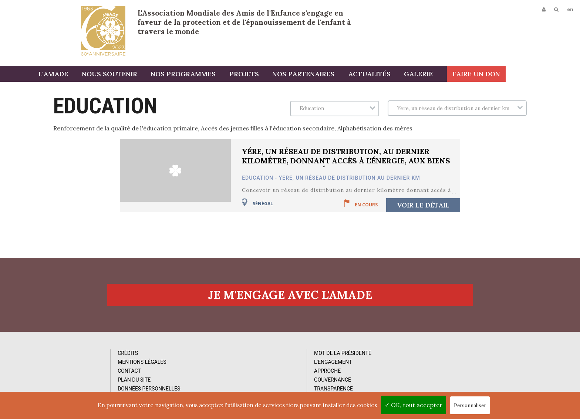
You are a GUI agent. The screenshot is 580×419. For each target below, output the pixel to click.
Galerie (453, 75)
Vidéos (326, 367)
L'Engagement (202, 367)
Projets (282, 75)
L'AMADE (96, 75)
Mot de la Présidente (211, 358)
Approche (196, 376)
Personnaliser (470, 405)
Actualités (405, 75)
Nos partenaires (341, 75)
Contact (60, 376)
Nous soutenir (150, 75)
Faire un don (550, 75)
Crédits (58, 358)
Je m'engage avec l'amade (290, 298)
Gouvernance (201, 385)
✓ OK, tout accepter (413, 405)
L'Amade (103, 30)
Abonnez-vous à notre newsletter (477, 354)
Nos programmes (223, 75)
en (569, 10)
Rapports (330, 376)
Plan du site (64, 385)
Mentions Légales (72, 367)
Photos (327, 358)
